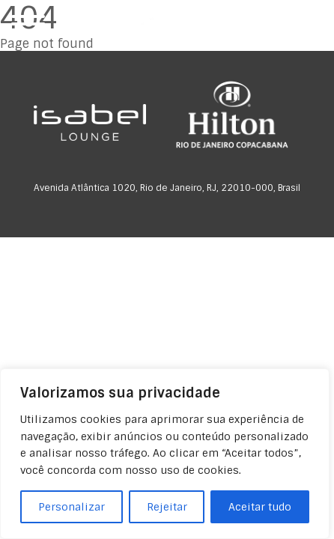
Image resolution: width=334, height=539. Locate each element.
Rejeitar (167, 507)
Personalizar (71, 507)
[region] (165, 453)
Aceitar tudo (259, 507)
